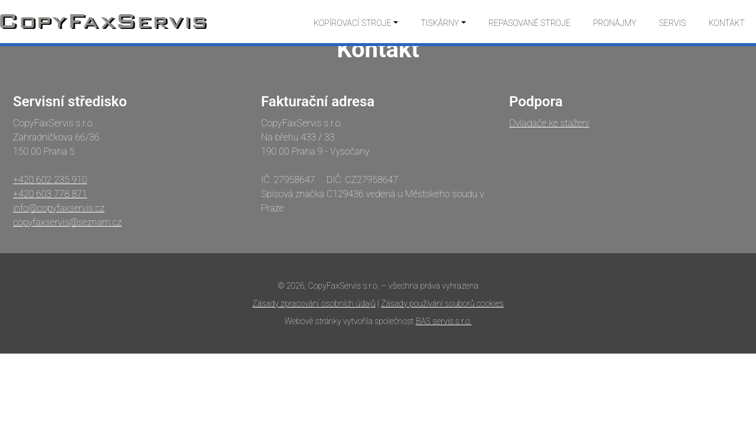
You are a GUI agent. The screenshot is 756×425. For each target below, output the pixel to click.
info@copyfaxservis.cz (59, 208)
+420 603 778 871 (50, 194)
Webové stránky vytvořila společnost (350, 321)
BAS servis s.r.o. (444, 321)
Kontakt (727, 23)
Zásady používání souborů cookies (442, 303)
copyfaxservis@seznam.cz (67, 222)
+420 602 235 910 (50, 179)
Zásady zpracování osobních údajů (313, 303)
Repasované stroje (529, 23)
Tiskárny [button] (440, 23)
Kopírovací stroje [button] (352, 23)
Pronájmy (614, 23)
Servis (672, 23)
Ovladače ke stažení (549, 123)
